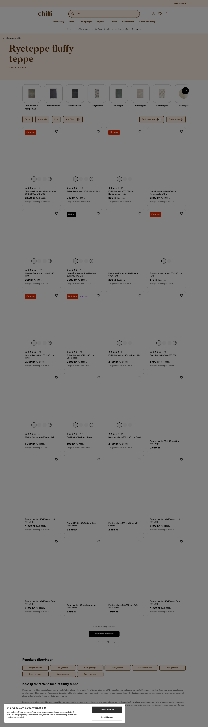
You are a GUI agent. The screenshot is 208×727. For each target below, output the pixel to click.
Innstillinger (107, 717)
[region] (64, 713)
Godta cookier (107, 710)
